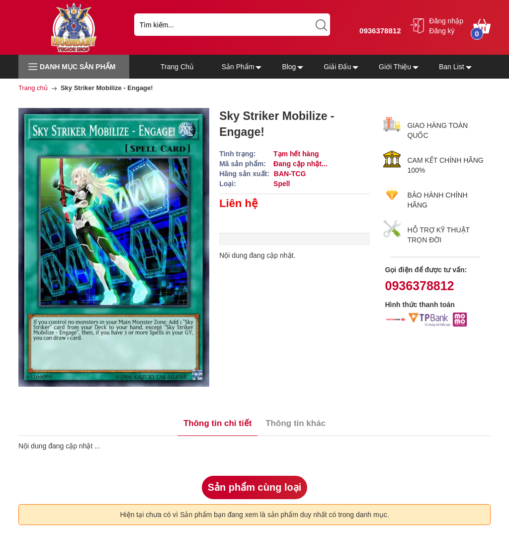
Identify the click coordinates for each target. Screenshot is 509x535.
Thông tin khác (295, 423)
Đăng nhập (446, 21)
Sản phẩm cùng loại (255, 487)
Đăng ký (441, 31)
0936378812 (379, 30)
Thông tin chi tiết (217, 423)
